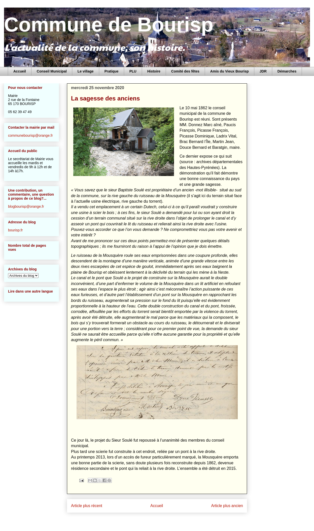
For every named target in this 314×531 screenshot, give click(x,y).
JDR (263, 71)
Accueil (19, 71)
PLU (132, 71)
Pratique (111, 71)
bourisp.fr (15, 230)
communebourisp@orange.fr (30, 135)
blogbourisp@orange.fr (26, 206)
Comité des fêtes (185, 71)
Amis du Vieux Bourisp (229, 71)
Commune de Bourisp (108, 24)
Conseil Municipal (52, 71)
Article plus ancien (227, 506)
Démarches (287, 71)
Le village (86, 71)
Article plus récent (86, 506)
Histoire (153, 71)
